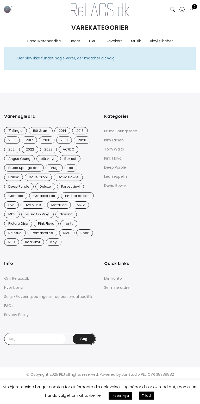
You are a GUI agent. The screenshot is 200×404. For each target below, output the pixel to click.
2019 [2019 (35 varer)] (64, 140)
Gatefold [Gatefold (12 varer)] (15, 195)
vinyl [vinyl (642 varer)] (53, 241)
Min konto (113, 278)
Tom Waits (114, 149)
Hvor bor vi (13, 287)
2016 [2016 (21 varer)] (12, 140)
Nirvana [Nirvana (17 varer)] (66, 214)
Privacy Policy (16, 314)
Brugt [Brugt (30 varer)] (54, 167)
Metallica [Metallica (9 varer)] (59, 204)
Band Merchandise (44, 41)
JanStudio (131, 374)
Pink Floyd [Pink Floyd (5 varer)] (46, 223)
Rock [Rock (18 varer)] (84, 232)
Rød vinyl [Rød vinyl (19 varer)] (32, 241)
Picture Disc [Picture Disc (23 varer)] (18, 223)
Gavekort (113, 41)
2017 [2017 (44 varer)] (29, 140)
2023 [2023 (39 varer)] (48, 149)
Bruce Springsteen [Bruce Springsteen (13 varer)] (24, 167)
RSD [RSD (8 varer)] (11, 241)
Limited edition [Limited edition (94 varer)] (77, 195)
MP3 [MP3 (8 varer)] (11, 214)
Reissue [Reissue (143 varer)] (15, 232)
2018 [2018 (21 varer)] (46, 140)
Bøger (75, 41)
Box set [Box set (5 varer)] (70, 158)
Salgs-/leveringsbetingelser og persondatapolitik (48, 296)
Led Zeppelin (115, 176)
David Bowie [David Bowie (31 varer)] (68, 177)
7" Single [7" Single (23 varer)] (15, 130)
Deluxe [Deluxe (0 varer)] (45, 186)
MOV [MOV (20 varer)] (81, 204)
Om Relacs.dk (16, 278)
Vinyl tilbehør (161, 41)
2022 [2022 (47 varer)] (30, 149)
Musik (136, 41)
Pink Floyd (113, 158)
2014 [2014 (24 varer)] (62, 130)
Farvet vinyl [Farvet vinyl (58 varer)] (70, 186)
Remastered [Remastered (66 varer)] (42, 232)
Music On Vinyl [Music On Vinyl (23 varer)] (37, 214)
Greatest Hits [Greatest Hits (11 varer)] (44, 195)
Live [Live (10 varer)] (11, 204)
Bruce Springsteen (120, 131)
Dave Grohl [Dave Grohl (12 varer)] (38, 177)
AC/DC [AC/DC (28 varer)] (68, 149)
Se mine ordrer (117, 287)
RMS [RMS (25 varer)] (66, 232)
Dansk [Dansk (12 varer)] (13, 177)
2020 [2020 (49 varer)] (82, 140)
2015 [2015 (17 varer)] (80, 130)
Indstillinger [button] (120, 396)
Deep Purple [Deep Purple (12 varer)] (18, 186)
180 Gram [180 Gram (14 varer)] (40, 130)
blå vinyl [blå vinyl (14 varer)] (47, 158)
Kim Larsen (114, 140)
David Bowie (115, 185)
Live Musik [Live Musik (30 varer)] (33, 204)
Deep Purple (115, 167)
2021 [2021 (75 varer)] (12, 149)
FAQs (8, 305)
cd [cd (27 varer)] (71, 167)
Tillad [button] (146, 395)
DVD (93, 41)
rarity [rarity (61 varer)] (69, 223)
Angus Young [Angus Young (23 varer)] (19, 158)
